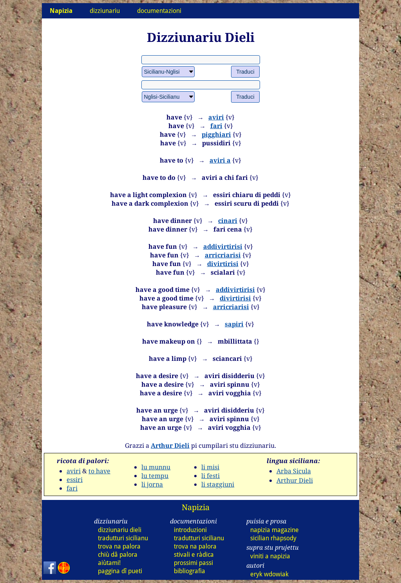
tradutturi (123, 538)
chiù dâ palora (117, 554)
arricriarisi (223, 255)
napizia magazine (274, 530)
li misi (210, 467)
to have (99, 471)
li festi (210, 475)
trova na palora (119, 546)
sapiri (234, 324)
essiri (75, 479)
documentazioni (159, 10)
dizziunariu (105, 10)
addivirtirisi (222, 246)
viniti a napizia (270, 556)
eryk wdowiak (269, 574)
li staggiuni (217, 484)
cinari (227, 220)
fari (216, 125)
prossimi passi (193, 563)
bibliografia (189, 571)
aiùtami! (109, 563)
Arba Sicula (293, 471)
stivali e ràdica (194, 554)
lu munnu (155, 467)
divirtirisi (222, 263)
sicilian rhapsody (273, 538)
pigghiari (216, 134)
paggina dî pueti (120, 571)
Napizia (196, 507)
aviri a (220, 160)
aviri (216, 117)
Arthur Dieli (170, 445)
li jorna (152, 484)
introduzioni (190, 530)
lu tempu (154, 475)
